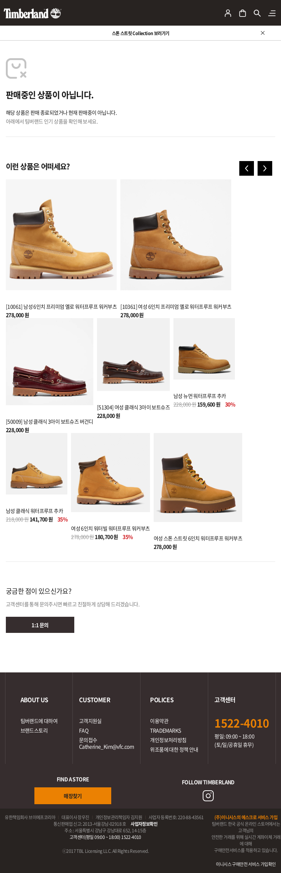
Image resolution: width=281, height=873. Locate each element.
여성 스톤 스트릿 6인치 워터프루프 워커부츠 (198, 538)
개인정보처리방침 (168, 739)
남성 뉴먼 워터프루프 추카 (199, 395)
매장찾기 (73, 795)
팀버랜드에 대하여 (39, 720)
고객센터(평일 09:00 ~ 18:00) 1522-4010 (105, 837)
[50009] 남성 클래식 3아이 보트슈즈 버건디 (49, 421)
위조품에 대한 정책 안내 (174, 749)
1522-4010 (241, 723)
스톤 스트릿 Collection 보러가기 (140, 33)
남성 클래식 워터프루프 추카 (34, 510)
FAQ (83, 730)
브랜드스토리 (34, 730)
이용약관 (159, 720)
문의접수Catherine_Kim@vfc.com (106, 743)
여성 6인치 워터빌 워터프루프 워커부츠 (110, 528)
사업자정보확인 (144, 824)
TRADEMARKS (165, 730)
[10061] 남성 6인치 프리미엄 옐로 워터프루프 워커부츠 (61, 306)
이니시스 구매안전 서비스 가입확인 (246, 864)
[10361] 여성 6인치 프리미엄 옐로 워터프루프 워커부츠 (175, 306)
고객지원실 (90, 720)
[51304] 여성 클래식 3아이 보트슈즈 (133, 407)
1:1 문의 (39, 624)
